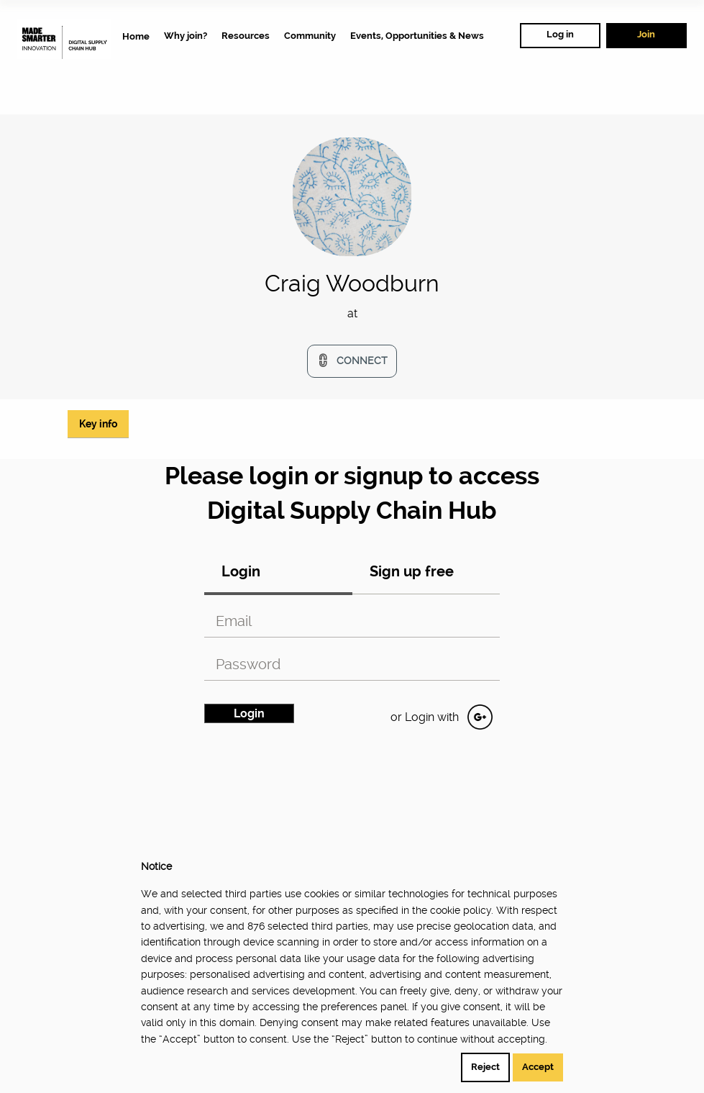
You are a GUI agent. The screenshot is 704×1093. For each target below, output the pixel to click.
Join (646, 34)
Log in (560, 34)
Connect (362, 360)
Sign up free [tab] (412, 571)
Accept (538, 1066)
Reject (485, 1066)
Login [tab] (240, 571)
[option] (352, 319)
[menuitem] (136, 35)
